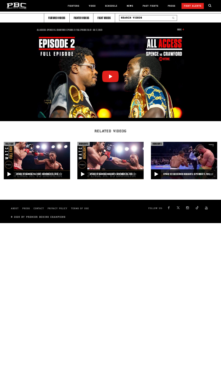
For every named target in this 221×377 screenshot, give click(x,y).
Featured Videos (56, 18)
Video (92, 6)
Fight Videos (104, 18)
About (15, 209)
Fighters (73, 6)
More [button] (179, 30)
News (130, 6)
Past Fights (150, 6)
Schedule (111, 6)
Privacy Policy (57, 209)
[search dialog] (210, 5)
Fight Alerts (192, 6)
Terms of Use (80, 209)
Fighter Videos (81, 18)
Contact (39, 209)
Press (171, 6)
